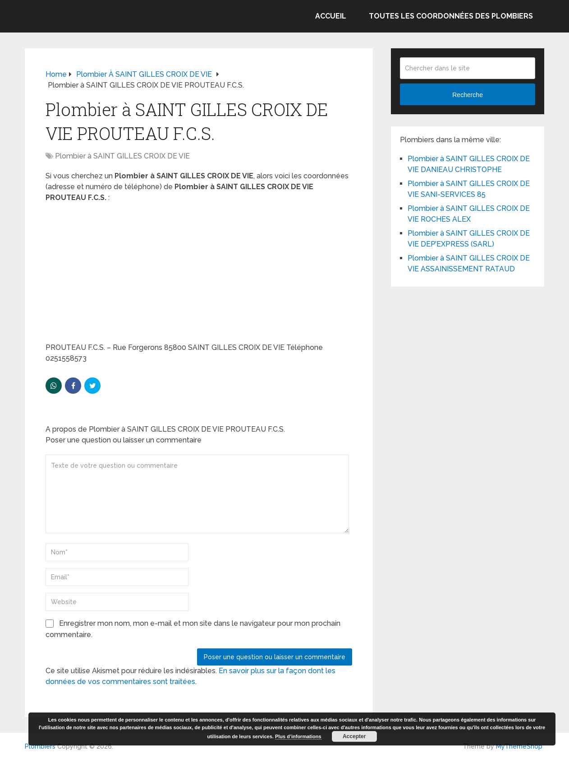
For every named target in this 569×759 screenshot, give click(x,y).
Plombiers (40, 746)
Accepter (354, 736)
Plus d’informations (298, 736)
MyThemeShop (519, 746)
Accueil (330, 16)
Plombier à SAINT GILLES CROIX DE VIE (122, 156)
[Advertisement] (199, 275)
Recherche (467, 94)
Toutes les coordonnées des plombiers (451, 16)
